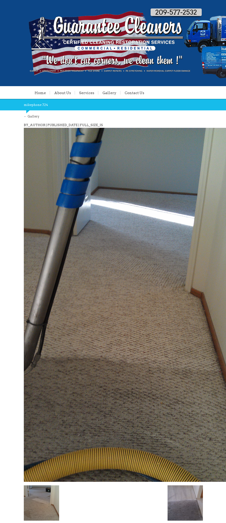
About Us (62, 93)
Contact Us (134, 93)
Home (40, 93)
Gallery (109, 93)
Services (86, 93)
